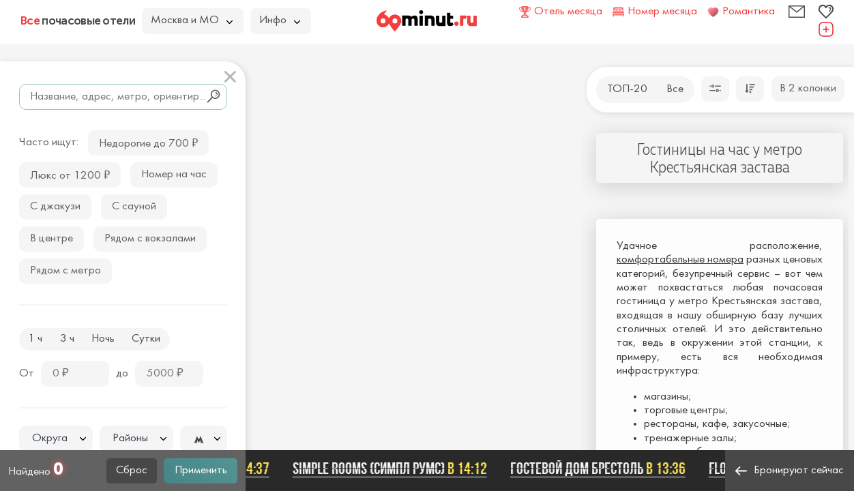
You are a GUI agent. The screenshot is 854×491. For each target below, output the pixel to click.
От (26, 373)
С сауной (134, 206)
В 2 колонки (808, 88)
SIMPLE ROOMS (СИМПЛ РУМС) (395, 468)
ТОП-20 (627, 89)
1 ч (35, 338)
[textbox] (56, 438)
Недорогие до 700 (148, 142)
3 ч (67, 338)
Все (674, 89)
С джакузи (55, 206)
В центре (51, 238)
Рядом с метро (65, 270)
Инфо (279, 20)
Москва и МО (192, 20)
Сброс (131, 470)
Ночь (103, 338)
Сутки (146, 338)
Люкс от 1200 (70, 174)
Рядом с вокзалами (150, 238)
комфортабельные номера (680, 259)
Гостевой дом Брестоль (603, 468)
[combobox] (56, 438)
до (122, 373)
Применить (201, 470)
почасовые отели (77, 20)
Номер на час (174, 174)
